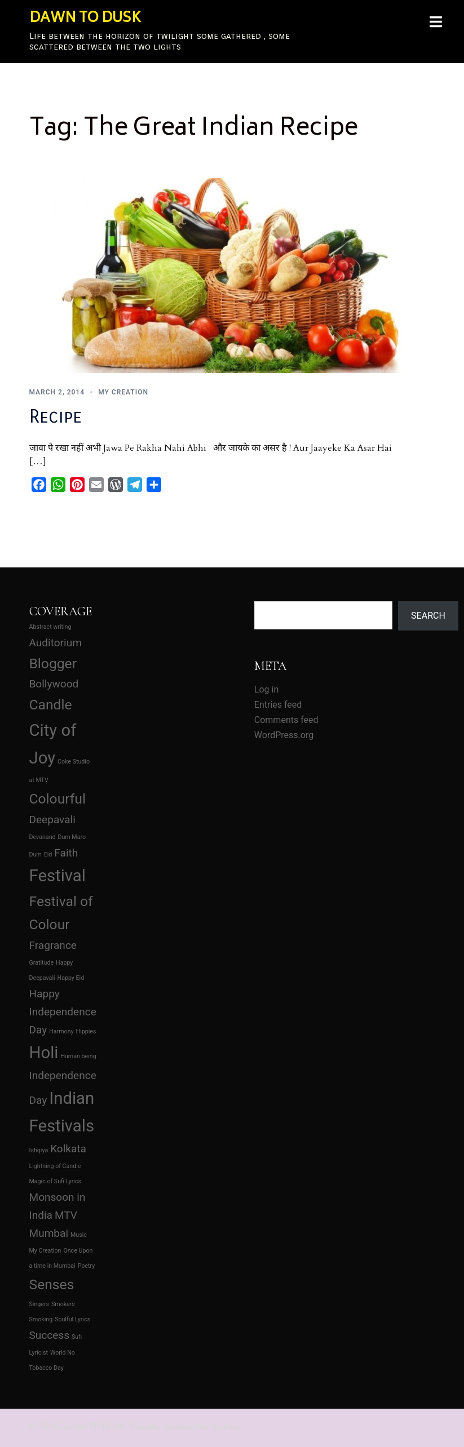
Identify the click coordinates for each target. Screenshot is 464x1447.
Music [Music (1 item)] (78, 1235)
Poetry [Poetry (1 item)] (86, 1266)
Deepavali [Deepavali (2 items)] (52, 819)
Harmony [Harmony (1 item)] (61, 1031)
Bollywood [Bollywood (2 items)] (54, 683)
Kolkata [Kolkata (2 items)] (68, 1148)
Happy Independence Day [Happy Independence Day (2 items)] (62, 1011)
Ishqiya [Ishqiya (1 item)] (38, 1150)
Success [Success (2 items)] (49, 1335)
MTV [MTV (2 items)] (66, 1215)
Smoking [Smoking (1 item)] (41, 1319)
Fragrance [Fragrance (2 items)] (53, 945)
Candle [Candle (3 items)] (50, 704)
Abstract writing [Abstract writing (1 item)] (50, 627)
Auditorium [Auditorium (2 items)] (55, 642)
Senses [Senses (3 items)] (51, 1284)
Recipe (55, 417)
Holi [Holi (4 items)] (44, 1052)
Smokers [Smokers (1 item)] (63, 1304)
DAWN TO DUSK (85, 19)
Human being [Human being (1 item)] (78, 1056)
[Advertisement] (175, 657)
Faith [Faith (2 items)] (66, 852)
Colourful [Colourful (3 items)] (57, 799)
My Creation (123, 392)
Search (428, 615)
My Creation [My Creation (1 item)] (45, 1250)
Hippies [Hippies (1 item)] (86, 1031)
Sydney (225, 1427)
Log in (266, 689)
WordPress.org (283, 735)
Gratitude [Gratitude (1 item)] (41, 962)
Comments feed (286, 719)
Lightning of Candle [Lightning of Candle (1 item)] (55, 1166)
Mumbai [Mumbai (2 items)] (49, 1233)
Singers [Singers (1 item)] (39, 1304)
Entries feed (278, 704)
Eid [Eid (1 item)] (48, 854)
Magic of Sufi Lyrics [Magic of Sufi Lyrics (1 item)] (55, 1181)
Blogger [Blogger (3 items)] (53, 663)
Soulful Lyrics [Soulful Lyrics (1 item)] (72, 1319)
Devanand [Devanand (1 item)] (42, 837)
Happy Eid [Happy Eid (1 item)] (71, 978)
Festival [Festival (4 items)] (57, 875)
